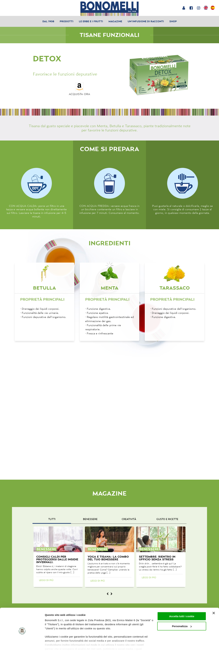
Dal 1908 (48, 21)
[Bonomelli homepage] (109, 8)
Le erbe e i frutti (91, 21)
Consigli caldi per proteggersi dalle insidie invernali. (57, 559)
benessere (90, 519)
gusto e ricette (167, 519)
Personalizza (182, 615)
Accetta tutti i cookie (181, 605)
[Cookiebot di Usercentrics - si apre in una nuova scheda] (22, 647)
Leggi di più (46, 580)
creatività (129, 519)
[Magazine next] (111, 593)
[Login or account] (183, 8)
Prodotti (66, 21)
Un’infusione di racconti (146, 21)
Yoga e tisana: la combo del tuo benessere (108, 558)
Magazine (115, 21)
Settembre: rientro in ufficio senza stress (157, 558)
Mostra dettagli (54, 647)
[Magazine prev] (108, 593)
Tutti (51, 519)
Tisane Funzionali (109, 35)
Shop (173, 21)
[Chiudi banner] (213, 602)
